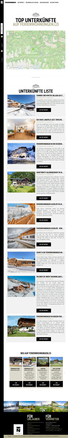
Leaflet (63, 68)
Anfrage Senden (1, 28)
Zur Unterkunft (43, 110)
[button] (33, 49)
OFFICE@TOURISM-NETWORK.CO (54, 429)
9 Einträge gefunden (35, 77)
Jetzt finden (10, 409)
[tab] (30, 390)
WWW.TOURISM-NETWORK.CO (53, 430)
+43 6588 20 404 (55, 427)
